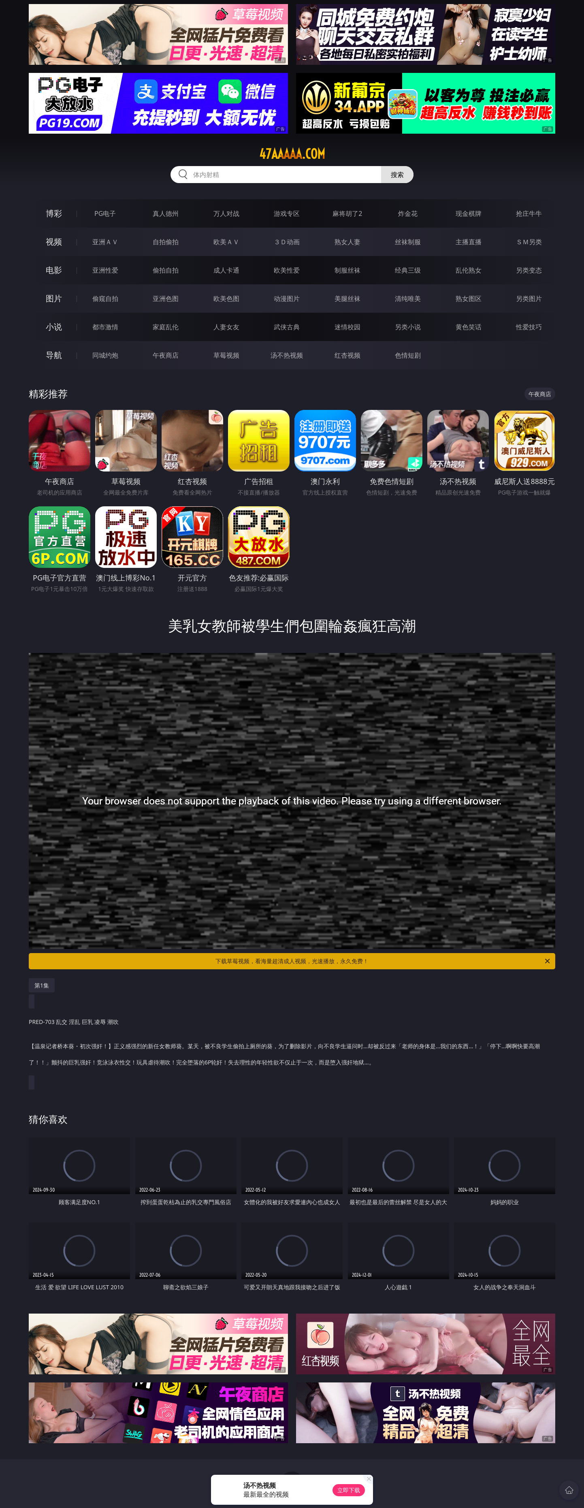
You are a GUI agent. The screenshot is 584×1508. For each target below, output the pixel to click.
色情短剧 (408, 355)
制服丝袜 (347, 270)
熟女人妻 (347, 241)
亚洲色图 (166, 298)
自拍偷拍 (166, 241)
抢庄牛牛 (529, 213)
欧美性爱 (287, 270)
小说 (54, 326)
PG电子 (105, 213)
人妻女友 (226, 326)
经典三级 (408, 270)
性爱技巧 (529, 326)
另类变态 (529, 270)
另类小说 (408, 326)
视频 (54, 241)
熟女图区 (469, 298)
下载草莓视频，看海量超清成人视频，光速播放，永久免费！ (383, 961)
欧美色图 (226, 298)
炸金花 (408, 213)
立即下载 (348, 1490)
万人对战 (226, 213)
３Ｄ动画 (287, 241)
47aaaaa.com (292, 154)
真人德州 (166, 213)
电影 (54, 269)
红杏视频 (347, 355)
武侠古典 (287, 326)
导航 (54, 355)
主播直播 (469, 241)
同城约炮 (105, 355)
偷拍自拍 (166, 270)
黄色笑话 (469, 326)
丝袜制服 (408, 241)
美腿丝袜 (347, 298)
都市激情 (105, 326)
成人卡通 (226, 270)
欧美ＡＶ (226, 241)
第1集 (41, 985)
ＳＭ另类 (529, 241)
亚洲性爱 (105, 270)
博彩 (54, 213)
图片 (54, 298)
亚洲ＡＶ (105, 241)
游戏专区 (287, 213)
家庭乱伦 (166, 326)
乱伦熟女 (469, 270)
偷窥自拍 (105, 298)
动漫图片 (287, 298)
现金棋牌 (469, 213)
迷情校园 (347, 326)
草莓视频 (226, 355)
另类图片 (529, 298)
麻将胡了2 (347, 213)
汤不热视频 (287, 355)
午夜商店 (166, 355)
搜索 (397, 174)
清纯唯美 (408, 298)
